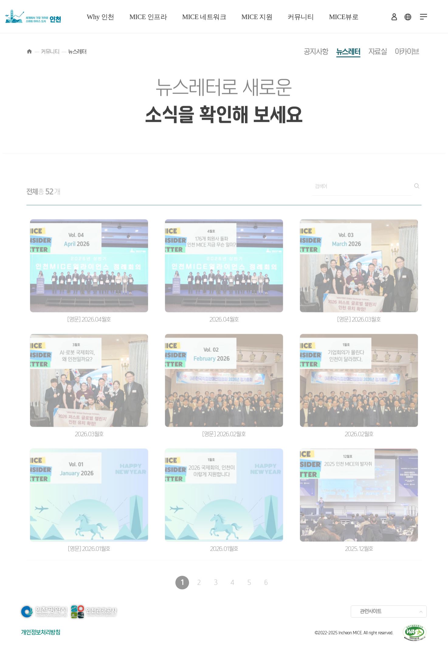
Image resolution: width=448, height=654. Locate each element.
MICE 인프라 (148, 17)
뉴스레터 (338, 52)
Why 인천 (100, 17)
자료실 (367, 52)
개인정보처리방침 (40, 632)
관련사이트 (370, 611)
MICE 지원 (256, 17)
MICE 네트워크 (204, 17)
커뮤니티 (301, 17)
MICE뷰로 (343, 17)
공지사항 (306, 52)
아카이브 (396, 52)
